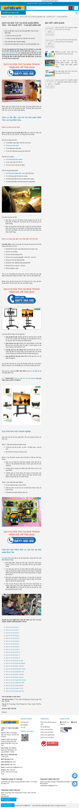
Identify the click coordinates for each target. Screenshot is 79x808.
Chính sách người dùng (47, 735)
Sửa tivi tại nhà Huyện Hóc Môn (15, 683)
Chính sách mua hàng (46, 737)
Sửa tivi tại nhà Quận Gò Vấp (14, 660)
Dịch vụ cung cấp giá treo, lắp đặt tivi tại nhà (21, 38)
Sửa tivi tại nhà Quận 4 (12, 635)
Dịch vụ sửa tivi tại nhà (14, 36)
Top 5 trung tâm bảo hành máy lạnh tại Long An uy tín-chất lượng (66, 41)
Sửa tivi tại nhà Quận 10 (13, 652)
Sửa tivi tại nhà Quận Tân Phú (15, 677)
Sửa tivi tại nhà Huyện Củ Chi (14, 688)
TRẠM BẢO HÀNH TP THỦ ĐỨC (11, 779)
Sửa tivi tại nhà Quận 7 (12, 644)
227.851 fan (64, 722)
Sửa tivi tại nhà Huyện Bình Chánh (16, 680)
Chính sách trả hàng (46, 729)
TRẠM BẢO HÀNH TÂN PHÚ (10, 790)
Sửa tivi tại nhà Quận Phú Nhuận (15, 663)
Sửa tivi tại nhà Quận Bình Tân (15, 672)
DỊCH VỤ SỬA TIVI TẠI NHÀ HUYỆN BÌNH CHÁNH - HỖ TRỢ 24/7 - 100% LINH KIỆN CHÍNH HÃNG (66, 64)
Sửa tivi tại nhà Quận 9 (12, 649)
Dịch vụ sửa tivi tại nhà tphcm (25, 378)
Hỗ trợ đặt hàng (45, 727)
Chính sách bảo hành (46, 732)
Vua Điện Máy (6, 558)
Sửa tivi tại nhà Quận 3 (12, 633)
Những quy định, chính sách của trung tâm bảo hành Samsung (66, 53)
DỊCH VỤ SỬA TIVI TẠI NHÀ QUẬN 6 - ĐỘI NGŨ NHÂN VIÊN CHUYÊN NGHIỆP (66, 82)
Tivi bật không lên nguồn (14, 159)
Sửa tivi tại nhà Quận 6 (12, 641)
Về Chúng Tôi (25, 722)
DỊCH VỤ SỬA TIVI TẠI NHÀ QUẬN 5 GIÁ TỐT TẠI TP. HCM (66, 28)
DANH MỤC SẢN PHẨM (10, 13)
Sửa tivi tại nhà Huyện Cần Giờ (15, 691)
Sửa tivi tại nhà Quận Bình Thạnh (15, 669)
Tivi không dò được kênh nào (15, 173)
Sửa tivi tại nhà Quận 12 (13, 658)
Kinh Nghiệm (24, 725)
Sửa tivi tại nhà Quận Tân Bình (15, 666)
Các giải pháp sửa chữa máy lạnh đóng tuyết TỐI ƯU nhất (66, 72)
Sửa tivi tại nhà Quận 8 (12, 647)
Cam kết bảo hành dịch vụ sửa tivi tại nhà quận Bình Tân (22, 44)
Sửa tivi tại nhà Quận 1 (12, 627)
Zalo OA (25, 744)
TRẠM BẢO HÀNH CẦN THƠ (49, 779)
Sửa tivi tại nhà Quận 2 (12, 630)
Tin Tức (23, 727)
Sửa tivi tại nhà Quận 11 (13, 655)
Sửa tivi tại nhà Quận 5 (12, 638)
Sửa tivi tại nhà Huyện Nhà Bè (15, 685)
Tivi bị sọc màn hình (12, 145)
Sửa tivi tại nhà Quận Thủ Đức (15, 674)
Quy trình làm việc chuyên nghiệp (15, 42)
